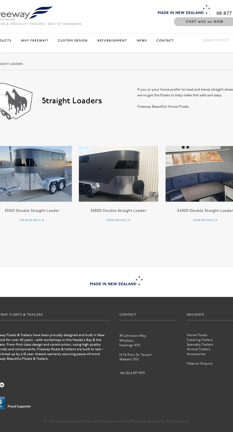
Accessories (196, 354)
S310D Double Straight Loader (32, 210)
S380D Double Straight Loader (118, 210)
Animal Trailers (198, 349)
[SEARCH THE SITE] (216, 40)
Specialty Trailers (200, 345)
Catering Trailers (200, 340)
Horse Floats (197, 335)
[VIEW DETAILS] (32, 220)
